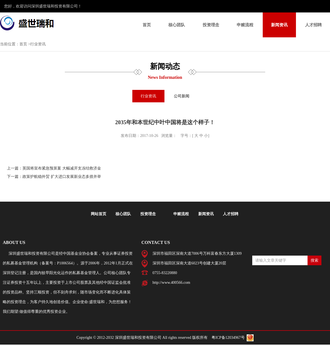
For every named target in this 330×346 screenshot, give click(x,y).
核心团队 (176, 25)
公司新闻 (181, 96)
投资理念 (211, 25)
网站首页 (98, 214)
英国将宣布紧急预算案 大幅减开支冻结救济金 (61, 168)
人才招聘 (313, 25)
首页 (147, 25)
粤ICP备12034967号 (228, 337)
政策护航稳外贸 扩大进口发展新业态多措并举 (61, 177)
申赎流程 (245, 25)
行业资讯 (148, 96)
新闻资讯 (279, 25)
